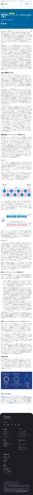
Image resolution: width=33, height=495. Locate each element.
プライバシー (21, 446)
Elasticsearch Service (5, 397)
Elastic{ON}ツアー (7, 469)
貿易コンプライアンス (23, 447)
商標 (4, 481)
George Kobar (10, 19)
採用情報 (5, 442)
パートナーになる (22, 436)
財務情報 (5, 460)
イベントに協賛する (8, 471)
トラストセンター (22, 444)
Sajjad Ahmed (4, 19)
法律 (19, 442)
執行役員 (5, 433)
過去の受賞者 (6, 468)
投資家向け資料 (7, 457)
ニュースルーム (7, 436)
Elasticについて (7, 431)
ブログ (5, 435)
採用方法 (5, 446)
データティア (27, 401)
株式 (4, 462)
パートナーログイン (23, 433)
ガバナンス (6, 458)
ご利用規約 (7, 481)
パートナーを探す (22, 431)
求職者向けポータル (8, 444)
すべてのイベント (7, 473)
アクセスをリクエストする (24, 435)
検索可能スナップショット (14, 402)
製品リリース (12, 13)
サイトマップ (16, 481)
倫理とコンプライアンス (24, 449)
